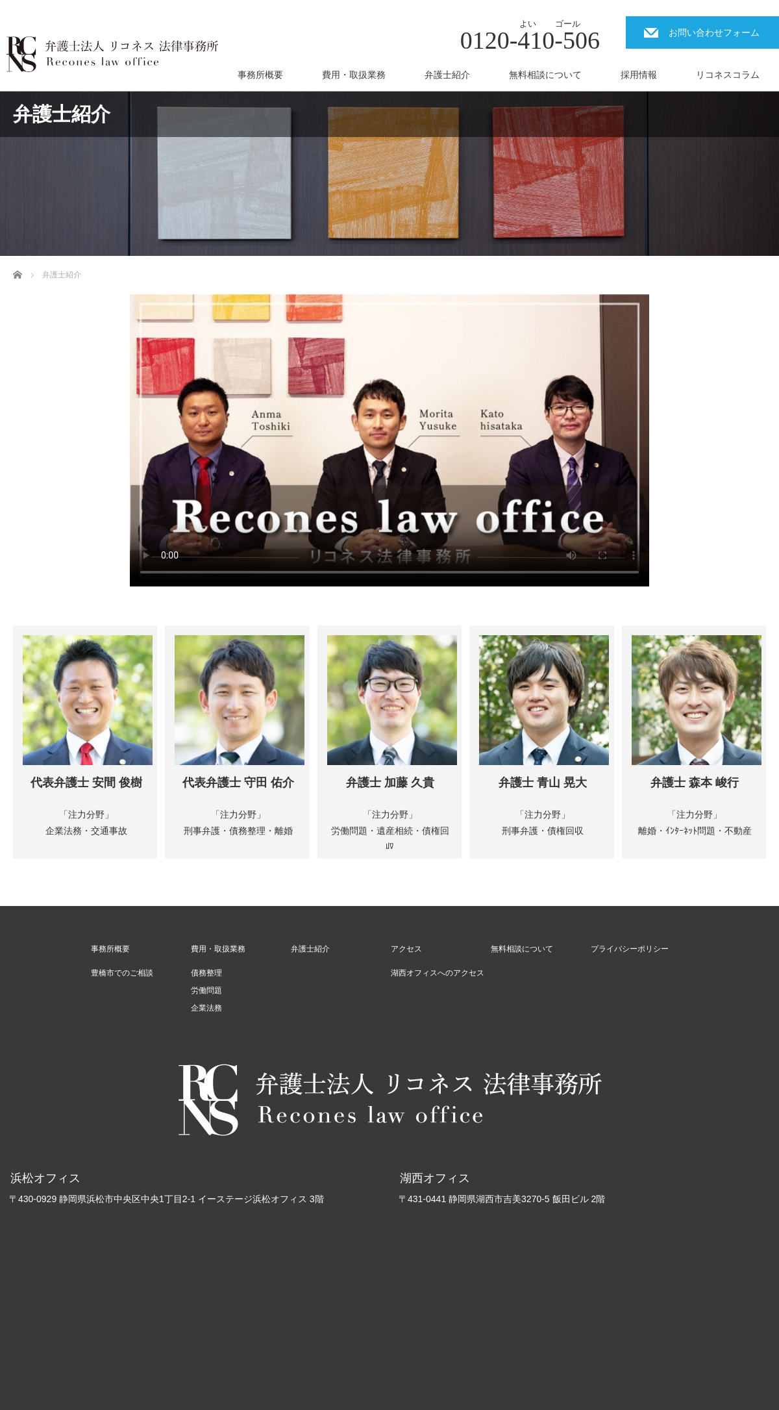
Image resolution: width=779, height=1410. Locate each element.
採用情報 (639, 74)
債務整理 (206, 973)
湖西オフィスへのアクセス (437, 973)
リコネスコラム (728, 74)
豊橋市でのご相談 (122, 973)
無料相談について (545, 74)
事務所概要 (260, 74)
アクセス (406, 949)
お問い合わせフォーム (714, 32)
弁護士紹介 (447, 74)
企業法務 (206, 1008)
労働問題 (206, 990)
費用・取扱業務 (354, 74)
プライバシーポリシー (630, 949)
